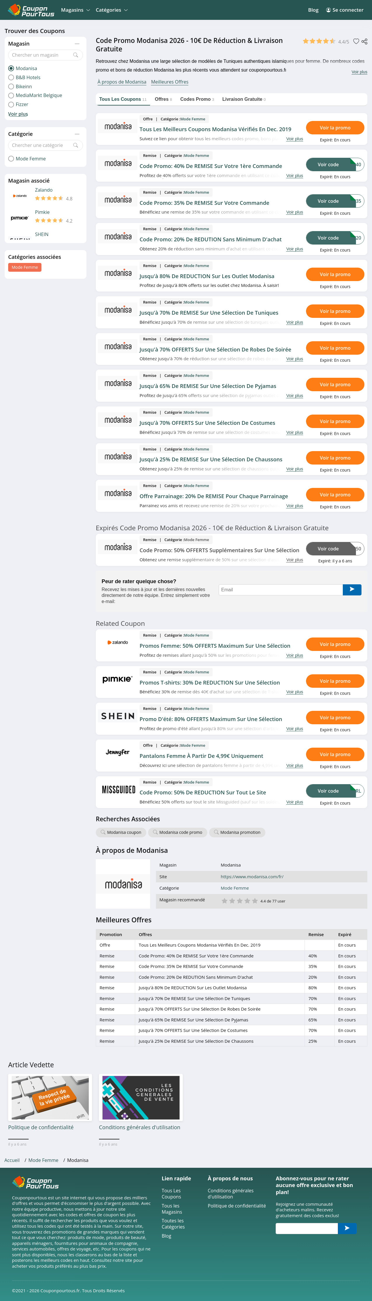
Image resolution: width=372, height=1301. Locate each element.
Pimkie (42, 212)
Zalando (44, 190)
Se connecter (345, 9)
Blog (313, 9)
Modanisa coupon (124, 832)
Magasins (74, 9)
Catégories (111, 9)
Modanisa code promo (180, 832)
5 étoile (254, 900)
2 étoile (231, 900)
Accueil (12, 1160)
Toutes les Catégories (173, 1224)
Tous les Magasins (172, 1209)
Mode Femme (25, 267)
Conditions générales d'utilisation (231, 1194)
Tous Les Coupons (171, 1194)
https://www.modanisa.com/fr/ (252, 876)
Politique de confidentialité (237, 1206)
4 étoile (247, 900)
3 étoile (239, 900)
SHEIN (41, 234)
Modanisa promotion (240, 832)
